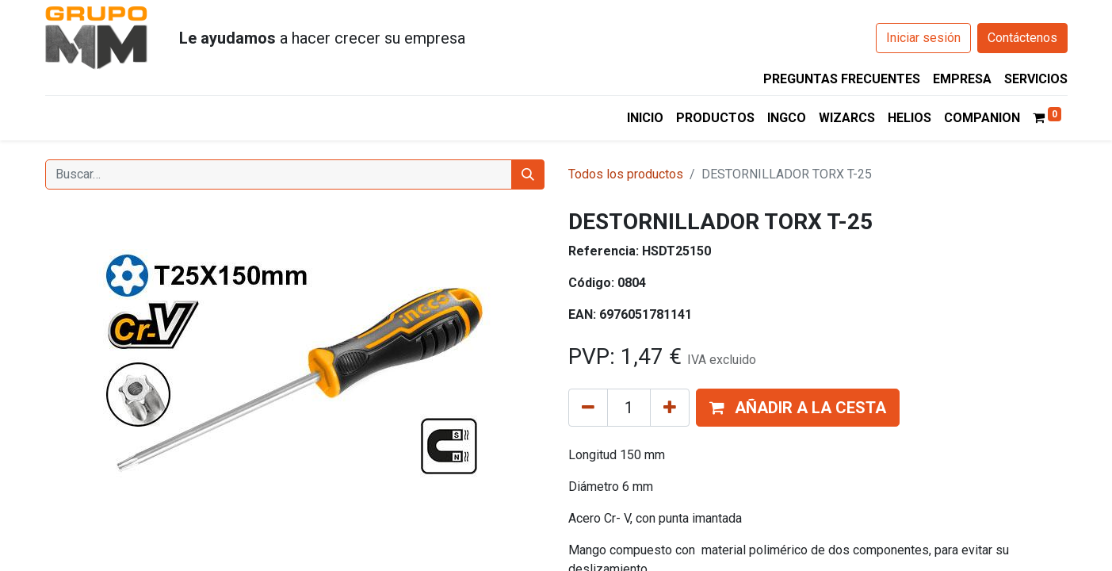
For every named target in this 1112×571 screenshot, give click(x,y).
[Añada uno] (670, 408)
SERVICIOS (1036, 78)
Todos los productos (625, 174)
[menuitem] (645, 118)
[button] (798, 408)
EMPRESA (962, 78)
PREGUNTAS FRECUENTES (841, 78)
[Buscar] (528, 174)
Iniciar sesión (923, 37)
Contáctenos (1022, 37)
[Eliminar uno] (588, 408)
